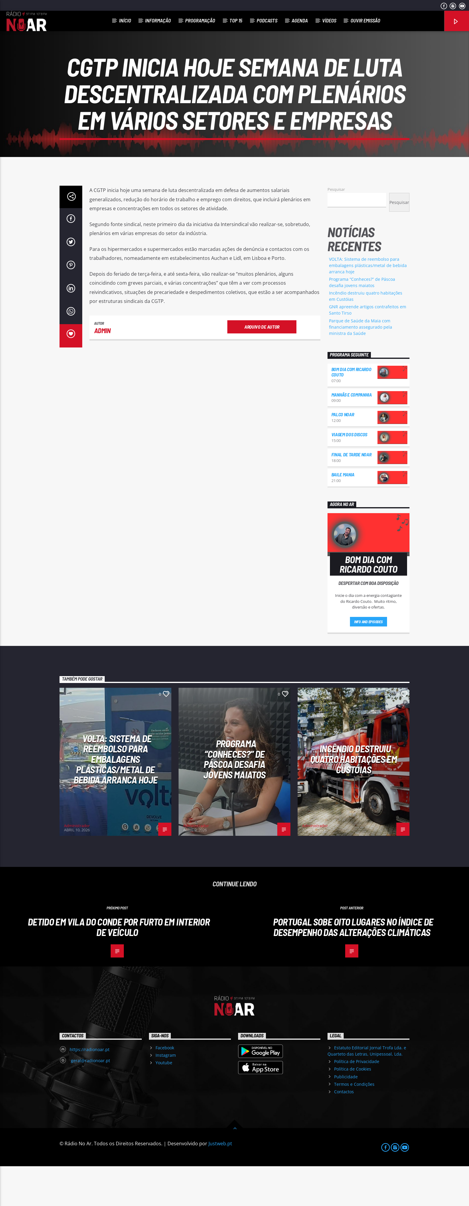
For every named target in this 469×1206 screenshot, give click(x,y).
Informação (158, 20)
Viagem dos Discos (349, 474)
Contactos (344, 1131)
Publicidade (346, 1116)
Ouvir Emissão (365, 20)
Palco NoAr (342, 454)
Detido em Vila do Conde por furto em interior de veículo (119, 967)
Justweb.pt (220, 1183)
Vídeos (329, 20)
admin (102, 370)
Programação (200, 20)
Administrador (77, 865)
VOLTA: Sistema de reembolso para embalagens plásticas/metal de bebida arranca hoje (368, 305)
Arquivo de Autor (261, 366)
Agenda (300, 20)
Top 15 (235, 20)
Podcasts (267, 20)
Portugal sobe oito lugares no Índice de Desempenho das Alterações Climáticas (353, 967)
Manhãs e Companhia (351, 434)
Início (125, 20)
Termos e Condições (354, 1124)
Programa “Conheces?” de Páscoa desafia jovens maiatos (234, 798)
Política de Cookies (352, 1109)
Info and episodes (368, 661)
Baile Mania (342, 514)
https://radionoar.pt (89, 1089)
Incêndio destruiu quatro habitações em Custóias (353, 799)
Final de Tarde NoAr (351, 494)
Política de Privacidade (356, 1101)
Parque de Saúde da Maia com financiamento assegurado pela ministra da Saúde (360, 367)
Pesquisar (336, 229)
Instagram (166, 1095)
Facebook (165, 1087)
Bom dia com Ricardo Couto (351, 411)
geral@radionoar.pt (90, 1100)
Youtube (164, 1102)
